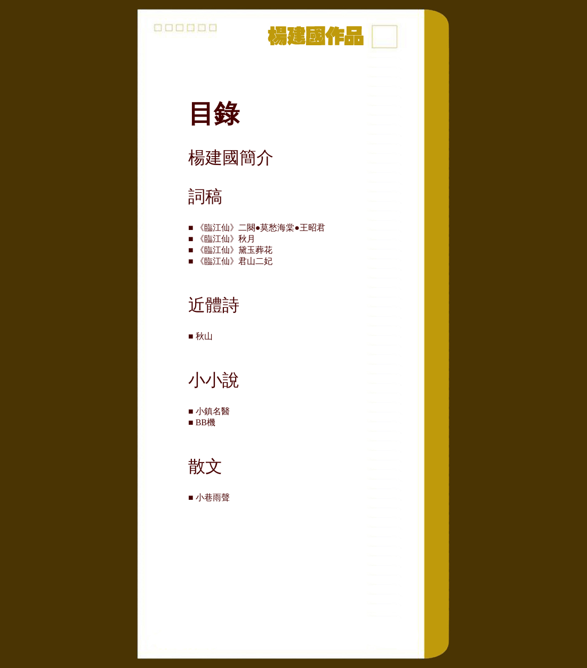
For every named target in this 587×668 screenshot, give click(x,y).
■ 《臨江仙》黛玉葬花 (234, 249)
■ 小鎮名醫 (213, 411)
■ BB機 (206, 422)
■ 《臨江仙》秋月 (226, 238)
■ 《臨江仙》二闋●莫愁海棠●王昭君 (261, 227)
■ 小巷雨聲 (213, 497)
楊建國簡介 (231, 157)
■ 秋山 (204, 336)
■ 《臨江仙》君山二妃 (230, 261)
